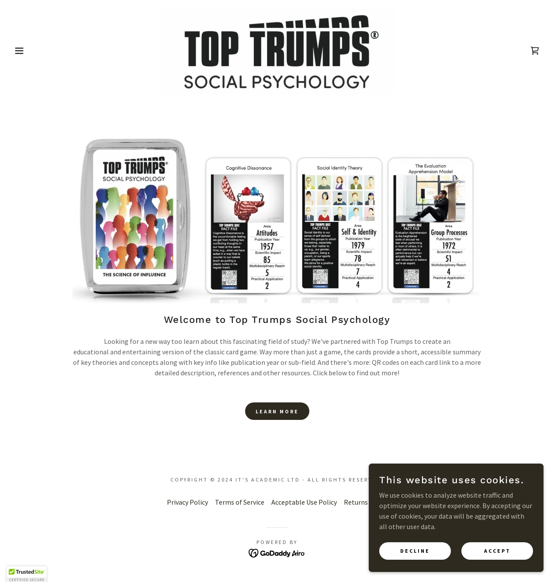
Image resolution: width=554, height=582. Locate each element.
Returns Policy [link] (366, 502)
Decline (415, 550)
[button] (27, 50)
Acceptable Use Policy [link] (304, 502)
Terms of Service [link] (239, 502)
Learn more (277, 411)
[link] (277, 49)
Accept (497, 550)
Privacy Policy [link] (187, 502)
